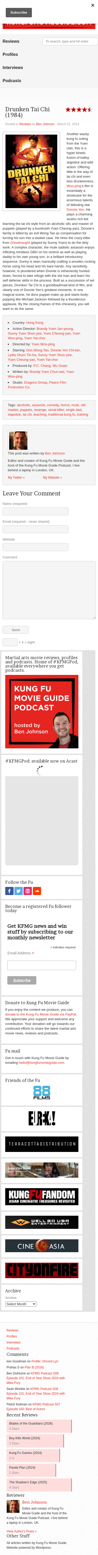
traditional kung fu (61, 414)
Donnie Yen (75, 209)
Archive (10, 1297)
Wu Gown (60, 366)
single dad (73, 410)
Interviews (13, 67)
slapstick (14, 414)
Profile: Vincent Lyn (44, 1361)
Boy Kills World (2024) (24, 1438)
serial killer (56, 410)
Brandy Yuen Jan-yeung (55, 329)
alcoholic (23, 405)
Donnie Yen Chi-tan (65, 350)
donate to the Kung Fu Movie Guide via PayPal (40, 1014)
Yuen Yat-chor (34, 338)
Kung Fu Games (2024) (25, 1452)
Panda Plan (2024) (22, 1467)
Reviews (11, 41)
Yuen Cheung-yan (57, 333)
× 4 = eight (19, 642)
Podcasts (12, 80)
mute (75, 405)
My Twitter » (16, 477)
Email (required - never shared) (26, 521)
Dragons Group (35, 382)
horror (65, 405)
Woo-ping (74, 186)
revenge (40, 410)
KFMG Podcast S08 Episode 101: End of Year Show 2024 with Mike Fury (36, 1377)
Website (9, 539)
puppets (26, 410)
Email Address (20, 952)
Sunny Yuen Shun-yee (25, 333)
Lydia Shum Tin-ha (22, 355)
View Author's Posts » (22, 1531)
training (82, 414)
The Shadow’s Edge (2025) (28, 1482)
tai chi (27, 414)
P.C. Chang (42, 366)
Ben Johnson (45, 124)
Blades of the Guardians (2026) (31, 1423)
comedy (53, 405)
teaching (39, 414)
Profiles (10, 54)
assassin (38, 405)
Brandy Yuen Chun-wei (47, 372)
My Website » (52, 477)
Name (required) (15, 504)
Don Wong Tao (37, 350)
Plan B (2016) (34, 1367)
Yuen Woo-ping (43, 344)
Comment (10, 557)
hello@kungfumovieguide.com (41, 1062)
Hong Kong (34, 323)
